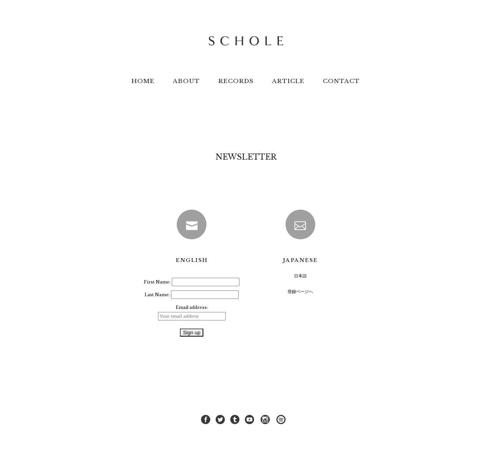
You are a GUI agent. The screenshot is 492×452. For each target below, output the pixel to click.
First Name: (158, 282)
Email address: (192, 307)
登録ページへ (300, 291)
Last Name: (158, 294)
